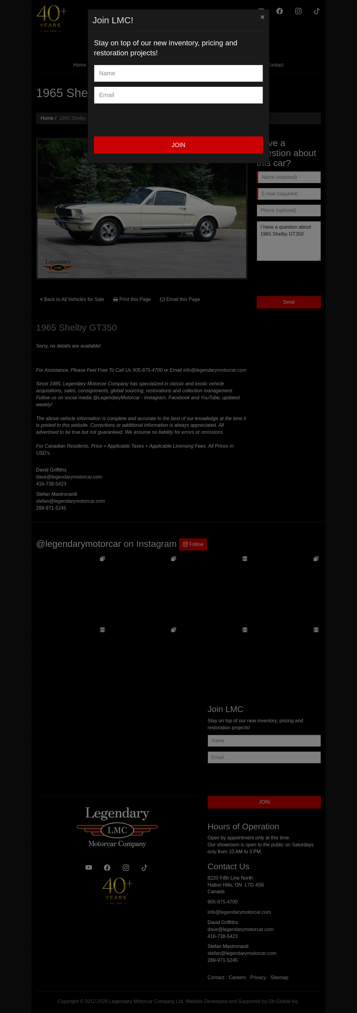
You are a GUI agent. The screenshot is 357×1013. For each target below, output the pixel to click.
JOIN (178, 145)
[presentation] (140, 120)
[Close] (262, 17)
